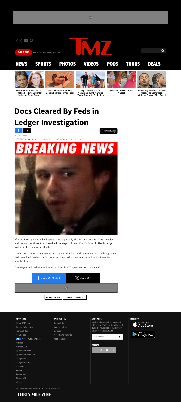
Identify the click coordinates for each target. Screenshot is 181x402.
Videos (91, 64)
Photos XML (21, 378)
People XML (21, 374)
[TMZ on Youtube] (26, 40)
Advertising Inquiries (63, 335)
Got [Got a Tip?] (23, 52)
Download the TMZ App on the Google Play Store (143, 334)
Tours (133, 64)
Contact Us (59, 323)
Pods (112, 64)
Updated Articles (23, 351)
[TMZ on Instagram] (31, 40)
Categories (21, 358)
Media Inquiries (61, 339)
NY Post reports (29, 253)
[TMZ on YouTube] (107, 350)
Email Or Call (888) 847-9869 (47, 53)
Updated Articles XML (25, 355)
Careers (57, 331)
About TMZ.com (23, 323)
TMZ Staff (22, 135)
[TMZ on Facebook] (17, 40)
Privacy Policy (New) (25, 327)
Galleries (20, 366)
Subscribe (120, 337)
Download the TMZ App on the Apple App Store (143, 324)
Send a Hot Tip (60, 327)
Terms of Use (22, 331)
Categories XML (23, 362)
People (19, 370)
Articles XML (21, 347)
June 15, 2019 (69, 139)
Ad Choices (21, 335)
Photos (67, 64)
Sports (43, 64)
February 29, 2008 (31, 139)
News (21, 64)
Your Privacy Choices (28, 339)
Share (49, 278)
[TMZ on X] (21, 40)
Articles (19, 343)
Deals (154, 64)
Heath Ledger (53, 297)
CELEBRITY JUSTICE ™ (74, 297)
